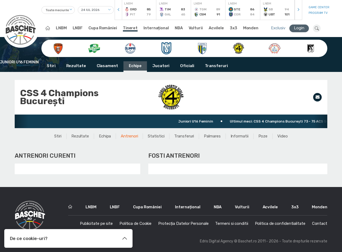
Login (299, 28)
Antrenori (129, 136)
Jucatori (160, 65)
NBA (179, 28)
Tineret (130, 28)
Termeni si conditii (231, 223)
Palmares (212, 136)
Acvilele (216, 28)
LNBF (78, 28)
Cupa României (102, 28)
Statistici (156, 136)
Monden (250, 28)
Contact (319, 223)
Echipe (135, 65)
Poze (263, 136)
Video (282, 136)
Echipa (105, 136)
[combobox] (58, 10)
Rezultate (76, 65)
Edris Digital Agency (216, 241)
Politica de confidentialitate (280, 223)
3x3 (233, 28)
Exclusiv (278, 28)
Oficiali (187, 65)
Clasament (107, 65)
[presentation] (118, 10)
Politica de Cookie (135, 223)
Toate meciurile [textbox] (57, 10)
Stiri (51, 65)
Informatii (239, 136)
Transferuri (216, 65)
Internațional (156, 28)
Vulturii (196, 28)
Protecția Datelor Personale (183, 223)
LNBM (61, 28)
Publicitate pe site (96, 223)
